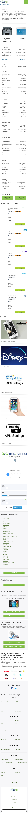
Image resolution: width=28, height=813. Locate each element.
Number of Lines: (14, 471)
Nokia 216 (5, 552)
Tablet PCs (17, 739)
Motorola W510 (6, 531)
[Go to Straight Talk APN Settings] (14, 432)
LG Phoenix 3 (6, 538)
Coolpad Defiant (6, 520)
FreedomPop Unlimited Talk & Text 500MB (13, 274)
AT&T (16, 701)
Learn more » (5, 59)
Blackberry (17, 772)
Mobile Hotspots (5, 739)
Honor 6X (5, 554)
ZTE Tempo (5, 539)
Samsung (3, 730)
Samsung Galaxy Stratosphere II (10, 536)
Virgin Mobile (4, 708)
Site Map (14, 807)
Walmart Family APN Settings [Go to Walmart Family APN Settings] (6, 392)
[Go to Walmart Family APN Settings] (14, 381)
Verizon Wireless (5, 701)
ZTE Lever (5, 549)
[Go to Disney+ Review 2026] (14, 355)
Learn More (14, 572)
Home (14, 793)
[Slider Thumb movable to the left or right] (7, 488)
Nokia (16, 727)
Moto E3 (5, 548)
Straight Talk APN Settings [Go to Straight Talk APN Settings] (6, 443)
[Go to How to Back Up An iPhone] (14, 406)
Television (17, 749)
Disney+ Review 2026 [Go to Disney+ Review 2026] (5, 366)
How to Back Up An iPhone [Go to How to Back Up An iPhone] (6, 417)
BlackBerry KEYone (7, 546)
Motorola (3, 727)
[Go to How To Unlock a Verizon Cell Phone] (14, 329)
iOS (2, 775)
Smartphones (4, 759)
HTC (2, 724)
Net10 (16, 708)
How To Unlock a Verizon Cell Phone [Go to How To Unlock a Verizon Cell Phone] (8, 341)
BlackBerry (17, 720)
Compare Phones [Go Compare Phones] (14, 616)
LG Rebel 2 (5, 521)
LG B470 (5, 544)
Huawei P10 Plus (6, 557)
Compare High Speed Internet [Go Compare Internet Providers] (14, 646)
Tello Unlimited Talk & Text (13, 231)
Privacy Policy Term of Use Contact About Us (14, 800)
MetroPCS (3, 711)
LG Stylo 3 (5, 564)
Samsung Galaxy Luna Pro (8, 562)
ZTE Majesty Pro (6, 530)
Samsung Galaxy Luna (8, 533)
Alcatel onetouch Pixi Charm (9, 516)
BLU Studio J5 (6, 525)
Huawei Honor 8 (6, 523)
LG (16, 724)
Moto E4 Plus (6, 559)
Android (3, 772)
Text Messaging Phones (21, 762)
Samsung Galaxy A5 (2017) (9, 541)
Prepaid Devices (19, 759)
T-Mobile (17, 705)
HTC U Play (5, 561)
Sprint (2, 705)
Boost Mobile (18, 711)
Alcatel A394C (6, 543)
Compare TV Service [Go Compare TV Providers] (14, 642)
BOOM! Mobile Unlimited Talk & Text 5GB (14, 296)
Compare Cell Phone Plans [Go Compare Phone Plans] (14, 612)
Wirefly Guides (14, 782)
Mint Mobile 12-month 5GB (13, 209)
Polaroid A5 (5, 526)
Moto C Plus (5, 556)
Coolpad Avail (6, 518)
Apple (2, 720)
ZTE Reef (5, 528)
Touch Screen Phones (6, 762)
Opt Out (14, 810)
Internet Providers (5, 749)
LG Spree (5, 551)
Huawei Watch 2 (6, 534)
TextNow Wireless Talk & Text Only (14, 252)
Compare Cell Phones (4, 4)
